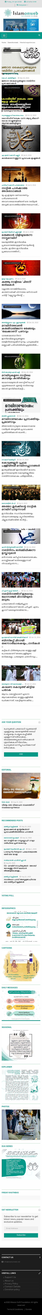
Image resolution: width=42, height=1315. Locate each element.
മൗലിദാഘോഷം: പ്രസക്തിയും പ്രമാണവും (20, 421)
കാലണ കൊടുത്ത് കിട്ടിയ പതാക (18, 689)
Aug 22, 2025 (25, 877)
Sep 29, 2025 (25, 826)
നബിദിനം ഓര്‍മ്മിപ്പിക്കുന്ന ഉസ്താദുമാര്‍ (19, 552)
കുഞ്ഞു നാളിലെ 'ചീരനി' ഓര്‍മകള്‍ (17, 284)
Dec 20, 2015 (27, 372)
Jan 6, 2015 (22, 503)
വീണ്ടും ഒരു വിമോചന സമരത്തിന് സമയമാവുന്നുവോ (18, 806)
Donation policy (12, 1289)
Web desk (6, 802)
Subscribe (21, 1235)
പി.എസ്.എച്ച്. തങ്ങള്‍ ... (11, 591)
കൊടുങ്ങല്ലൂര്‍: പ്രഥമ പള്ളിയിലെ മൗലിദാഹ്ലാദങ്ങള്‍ (21, 464)
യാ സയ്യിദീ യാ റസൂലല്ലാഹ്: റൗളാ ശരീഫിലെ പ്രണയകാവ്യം (19, 842)
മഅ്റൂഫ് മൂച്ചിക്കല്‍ (11, 827)
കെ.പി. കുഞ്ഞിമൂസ (9, 78)
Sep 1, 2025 (31, 849)
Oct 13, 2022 (30, 115)
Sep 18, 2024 (23, 78)
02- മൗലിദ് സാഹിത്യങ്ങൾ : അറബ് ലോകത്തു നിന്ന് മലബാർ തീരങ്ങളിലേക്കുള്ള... (20, 868)
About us (9, 1281)
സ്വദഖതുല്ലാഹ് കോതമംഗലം (13, 116)
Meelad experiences (12, 50)
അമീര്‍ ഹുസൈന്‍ (8, 416)
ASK (21, 754)
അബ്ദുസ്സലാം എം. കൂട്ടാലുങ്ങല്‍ (13, 323)
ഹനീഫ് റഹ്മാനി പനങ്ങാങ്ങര (13, 185)
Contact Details (12, 1287)
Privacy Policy (11, 1284)
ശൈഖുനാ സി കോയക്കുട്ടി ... (12, 684)
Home (4, 43)
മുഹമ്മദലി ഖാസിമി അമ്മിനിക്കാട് (15, 638)
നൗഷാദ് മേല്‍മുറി (8, 460)
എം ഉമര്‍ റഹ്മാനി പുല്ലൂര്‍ (11, 156)
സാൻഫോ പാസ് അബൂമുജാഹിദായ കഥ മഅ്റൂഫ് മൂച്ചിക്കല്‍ (20, 881)
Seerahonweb (13, 43)
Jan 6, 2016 (26, 155)
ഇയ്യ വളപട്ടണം (8, 279)
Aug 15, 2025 (16, 802)
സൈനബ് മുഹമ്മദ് (11, 838)
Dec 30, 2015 (32, 322)
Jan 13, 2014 (34, 637)
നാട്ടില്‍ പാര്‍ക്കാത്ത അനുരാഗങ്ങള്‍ (14, 190)
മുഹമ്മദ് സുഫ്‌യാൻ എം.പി (14, 849)
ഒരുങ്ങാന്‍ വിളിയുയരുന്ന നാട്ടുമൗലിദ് (17, 237)
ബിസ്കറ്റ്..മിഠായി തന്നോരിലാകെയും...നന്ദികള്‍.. (21, 643)
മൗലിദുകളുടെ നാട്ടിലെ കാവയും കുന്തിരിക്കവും (16, 377)
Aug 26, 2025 (9, 863)
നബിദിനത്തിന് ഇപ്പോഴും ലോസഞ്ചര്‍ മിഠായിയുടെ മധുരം (17, 597)
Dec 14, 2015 (22, 416)
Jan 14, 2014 (29, 547)
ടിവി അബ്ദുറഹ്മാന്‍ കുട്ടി (11, 373)
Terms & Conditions (15, 1310)
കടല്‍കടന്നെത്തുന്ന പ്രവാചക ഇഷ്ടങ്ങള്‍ (21, 158)
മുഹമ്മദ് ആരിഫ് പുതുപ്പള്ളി (12, 232)
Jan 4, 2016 (28, 232)
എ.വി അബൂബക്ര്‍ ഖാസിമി (12, 547)
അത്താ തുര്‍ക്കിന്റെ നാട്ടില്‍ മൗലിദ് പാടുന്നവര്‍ (19, 508)
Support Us (10, 1277)
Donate (29, 1310)
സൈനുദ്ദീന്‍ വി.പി (8, 504)
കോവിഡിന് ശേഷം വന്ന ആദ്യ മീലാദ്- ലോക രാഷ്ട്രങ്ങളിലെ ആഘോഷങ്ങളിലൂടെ (20, 121)
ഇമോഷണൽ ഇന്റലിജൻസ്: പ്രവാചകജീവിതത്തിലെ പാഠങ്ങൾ (18, 831)
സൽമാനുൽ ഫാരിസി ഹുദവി (15, 861)
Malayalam (22, 5)
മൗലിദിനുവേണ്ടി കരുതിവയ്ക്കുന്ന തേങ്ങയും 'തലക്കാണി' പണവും (18, 329)
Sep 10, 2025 (26, 838)
